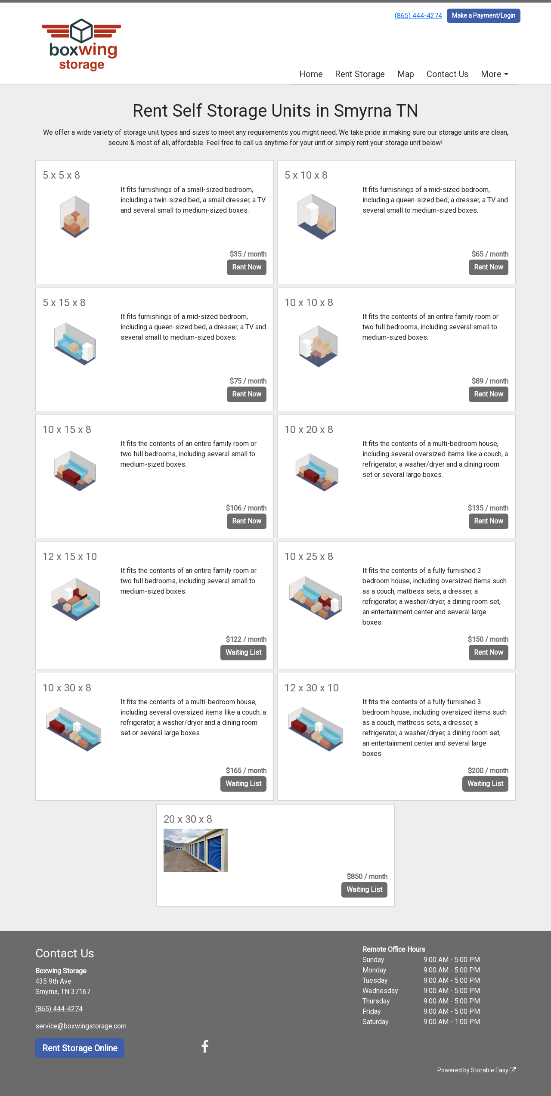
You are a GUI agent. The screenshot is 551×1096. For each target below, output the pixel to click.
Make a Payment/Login (483, 15)
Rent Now (246, 267)
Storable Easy (493, 1070)
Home (311, 74)
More (491, 74)
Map (405, 74)
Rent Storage (360, 74)
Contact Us (447, 74)
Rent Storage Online (80, 1048)
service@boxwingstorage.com (81, 1026)
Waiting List (243, 652)
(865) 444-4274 (418, 16)
